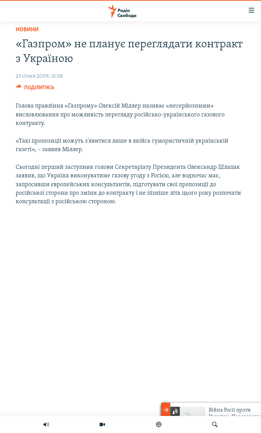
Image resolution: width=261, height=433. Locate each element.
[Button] (35, 89)
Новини (27, 30)
